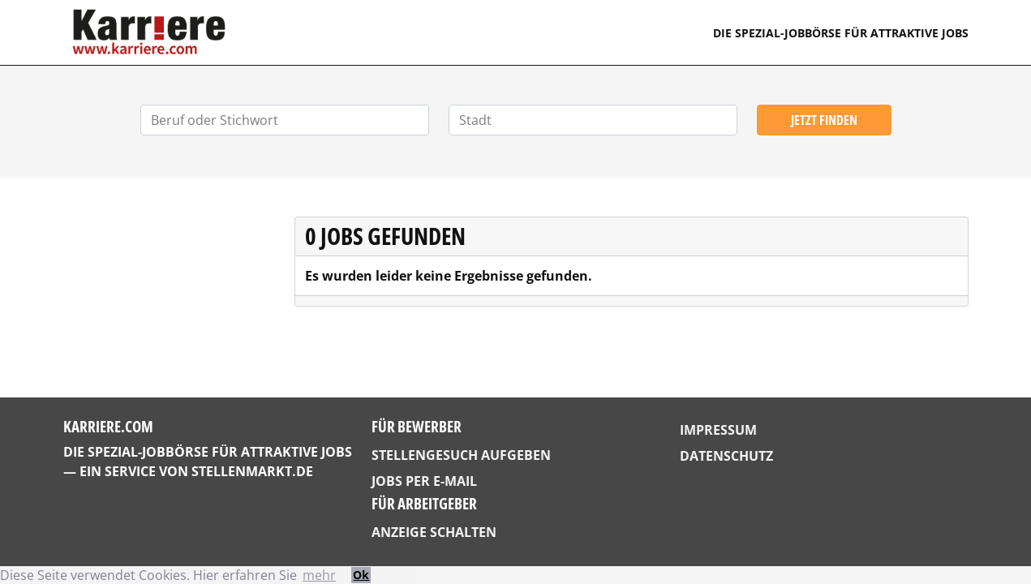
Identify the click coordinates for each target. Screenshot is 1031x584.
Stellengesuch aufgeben (461, 455)
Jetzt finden (824, 120)
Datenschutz (726, 456)
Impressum (718, 430)
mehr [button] (319, 575)
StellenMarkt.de (252, 471)
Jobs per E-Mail (424, 481)
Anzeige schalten (434, 532)
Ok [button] (361, 574)
